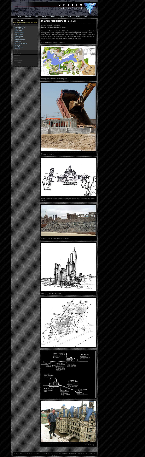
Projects (61, 17)
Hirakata (17, 49)
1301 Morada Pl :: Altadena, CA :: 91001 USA (71, 453)
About (44, 17)
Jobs (85, 17)
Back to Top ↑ (90, 445)
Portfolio (28, 17)
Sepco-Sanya (19, 34)
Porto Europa (19, 47)
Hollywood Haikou (20, 40)
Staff (69, 17)
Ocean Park (18, 38)
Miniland (17, 45)
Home (19, 17)
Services (52, 17)
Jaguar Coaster (19, 29)
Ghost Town (18, 31)
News (36, 17)
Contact (77, 17)
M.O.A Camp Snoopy (21, 43)
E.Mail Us (54, 455)
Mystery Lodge (19, 32)
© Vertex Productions (20, 453)
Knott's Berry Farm (20, 27)
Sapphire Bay (19, 36)
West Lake (18, 41)
